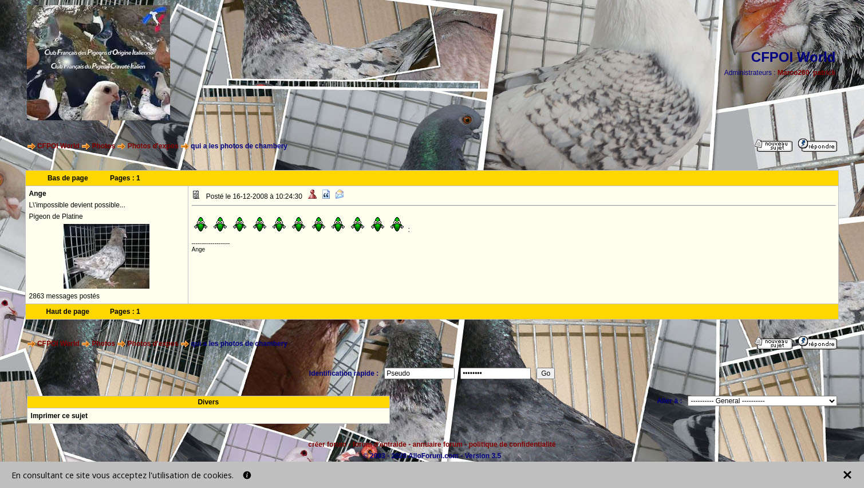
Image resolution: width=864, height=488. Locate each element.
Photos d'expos (153, 146)
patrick (824, 73)
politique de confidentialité (512, 444)
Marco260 (793, 73)
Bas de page (68, 178)
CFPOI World (58, 146)
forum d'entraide (380, 444)
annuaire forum (438, 444)
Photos (103, 146)
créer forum (327, 444)
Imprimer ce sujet (59, 416)
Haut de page (67, 312)
